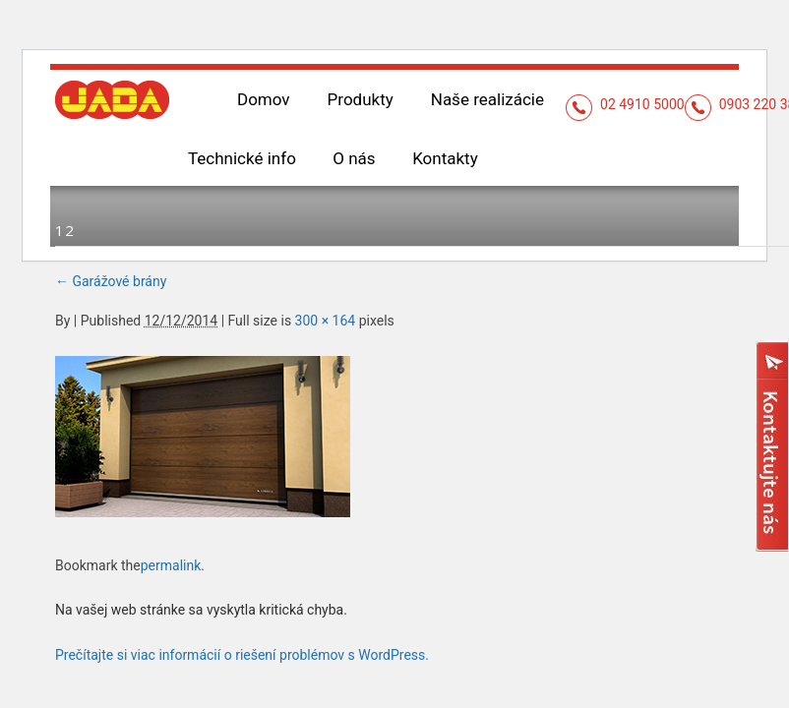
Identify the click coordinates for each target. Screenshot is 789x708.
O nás (354, 158)
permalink (171, 565)
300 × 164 (325, 320)
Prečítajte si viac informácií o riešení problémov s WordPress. (242, 655)
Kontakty (445, 158)
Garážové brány (110, 281)
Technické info (242, 158)
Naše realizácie (487, 99)
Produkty (361, 99)
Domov (263, 99)
